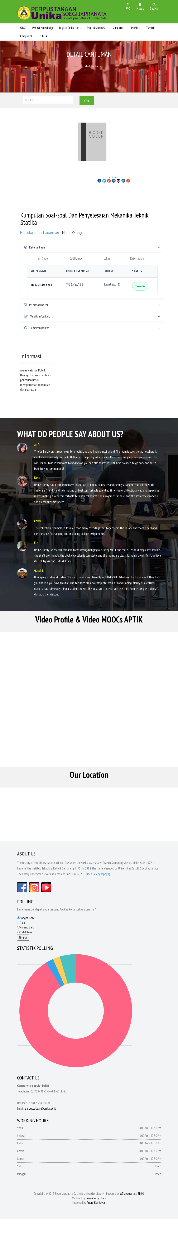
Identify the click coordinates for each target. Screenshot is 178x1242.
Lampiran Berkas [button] (36, 328)
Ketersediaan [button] (34, 247)
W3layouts (126, 1195)
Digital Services (97, 28)
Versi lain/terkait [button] (37, 316)
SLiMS (141, 1195)
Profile (135, 28)
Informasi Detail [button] (36, 305)
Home (74, 67)
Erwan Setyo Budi (96, 1199)
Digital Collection (70, 28)
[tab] (92, 247)
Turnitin (150, 28)
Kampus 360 (27, 36)
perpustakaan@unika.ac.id (40, 1109)
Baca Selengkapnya (97, 875)
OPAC (23, 28)
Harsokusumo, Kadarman (39, 233)
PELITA (43, 36)
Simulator (119, 28)
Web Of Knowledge (43, 28)
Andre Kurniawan (96, 1204)
